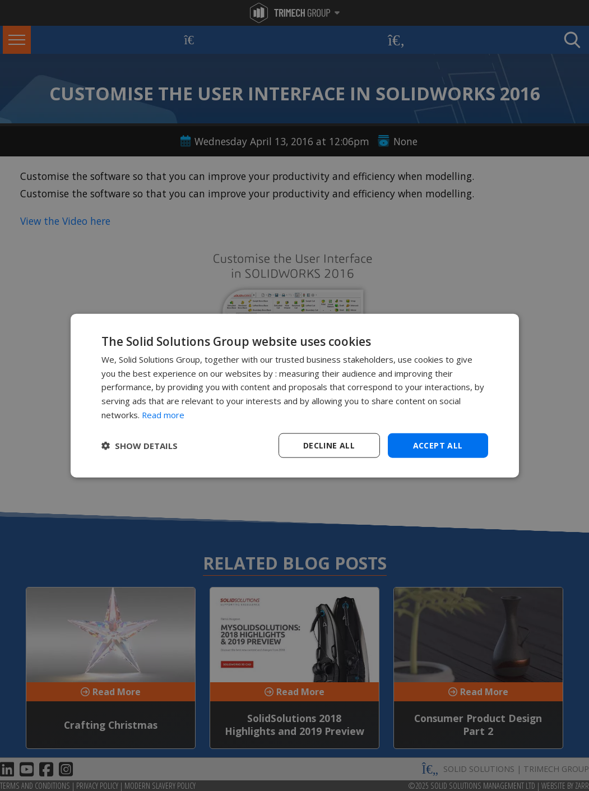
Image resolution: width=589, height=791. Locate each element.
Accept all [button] (438, 445)
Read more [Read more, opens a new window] (163, 414)
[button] (139, 446)
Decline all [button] (329, 445)
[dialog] (295, 395)
